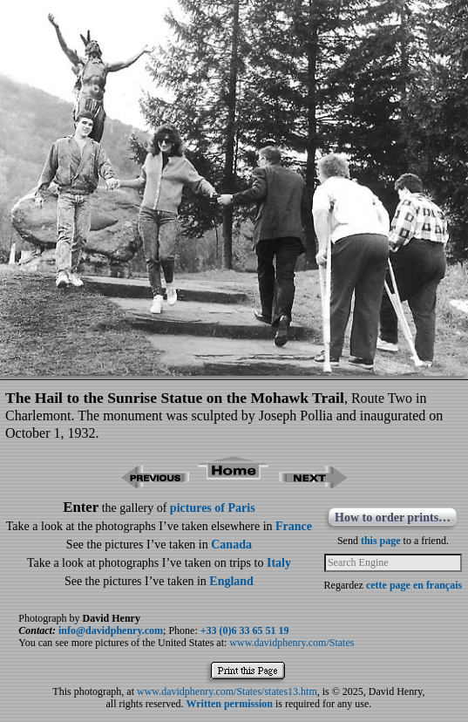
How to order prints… (393, 517)
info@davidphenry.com (110, 630)
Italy (279, 562)
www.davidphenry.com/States (291, 643)
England (231, 581)
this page (381, 541)
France (293, 526)
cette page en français (414, 585)
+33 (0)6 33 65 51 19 (244, 630)
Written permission (229, 704)
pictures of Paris (212, 507)
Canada (231, 544)
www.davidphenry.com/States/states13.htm (227, 691)
